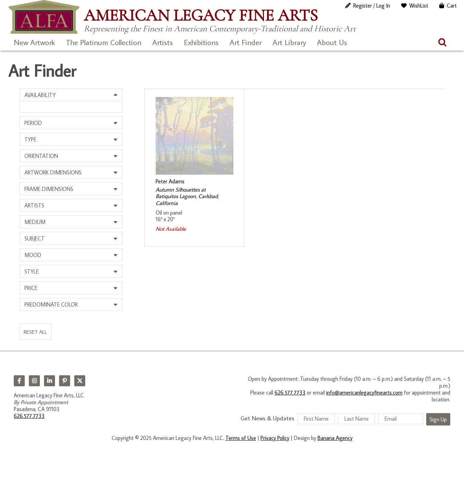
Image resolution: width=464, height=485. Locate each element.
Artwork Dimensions (52, 172)
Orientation (41, 155)
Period (33, 122)
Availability (40, 94)
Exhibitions (201, 42)
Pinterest (64, 380)
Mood (32, 254)
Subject (34, 238)
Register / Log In (371, 5)
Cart (452, 5)
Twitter (79, 380)
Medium (34, 221)
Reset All (35, 331)
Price (30, 287)
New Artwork (34, 42)
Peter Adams (170, 181)
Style (31, 271)
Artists (162, 42)
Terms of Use (240, 437)
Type (30, 139)
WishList (418, 5)
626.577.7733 (29, 415)
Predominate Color (51, 304)
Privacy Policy (275, 437)
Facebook (19, 380)
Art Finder (246, 42)
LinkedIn (49, 380)
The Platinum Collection (103, 42)
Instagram (34, 380)
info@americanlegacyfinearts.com (364, 392)
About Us (332, 42)
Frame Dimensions (48, 188)
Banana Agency (335, 437)
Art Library (289, 42)
